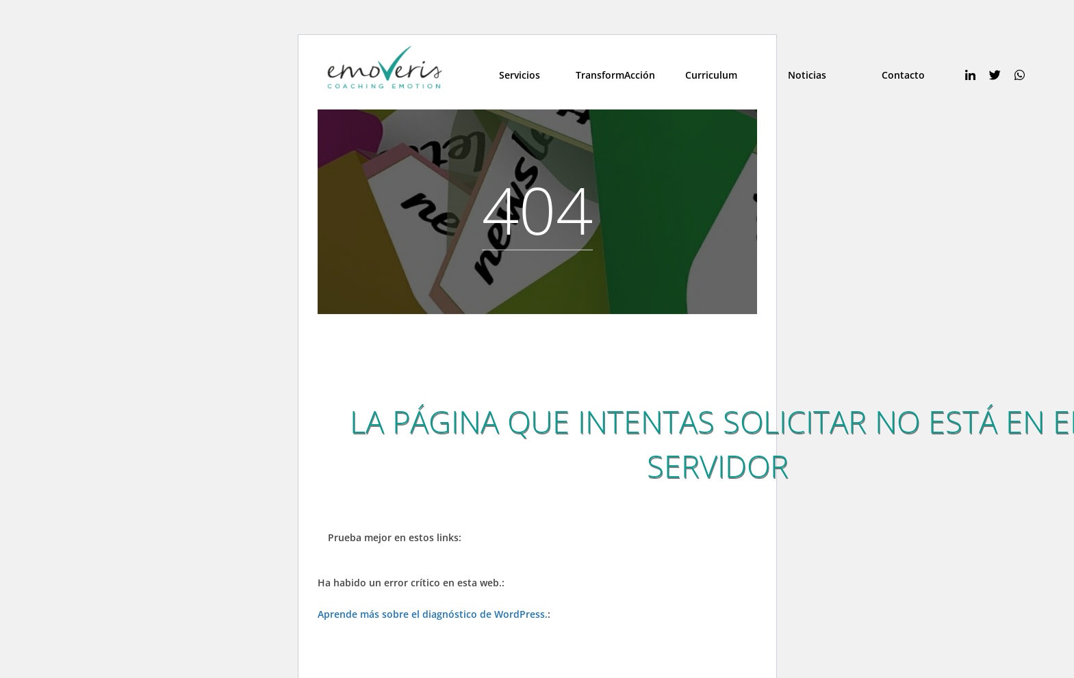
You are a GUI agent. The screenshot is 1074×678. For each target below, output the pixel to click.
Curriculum (711, 74)
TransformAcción (615, 74)
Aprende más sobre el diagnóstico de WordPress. (433, 614)
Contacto (903, 74)
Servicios (519, 74)
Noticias (807, 74)
